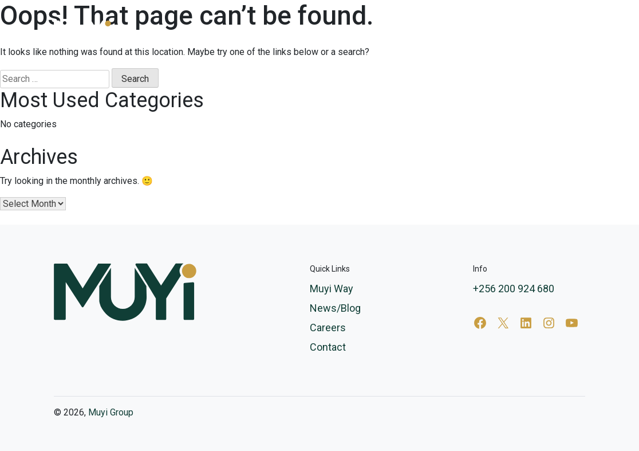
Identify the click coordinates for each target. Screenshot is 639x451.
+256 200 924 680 (513, 289)
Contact (570, 31)
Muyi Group (110, 412)
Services (338, 31)
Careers (522, 31)
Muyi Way (406, 31)
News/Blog (466, 31)
